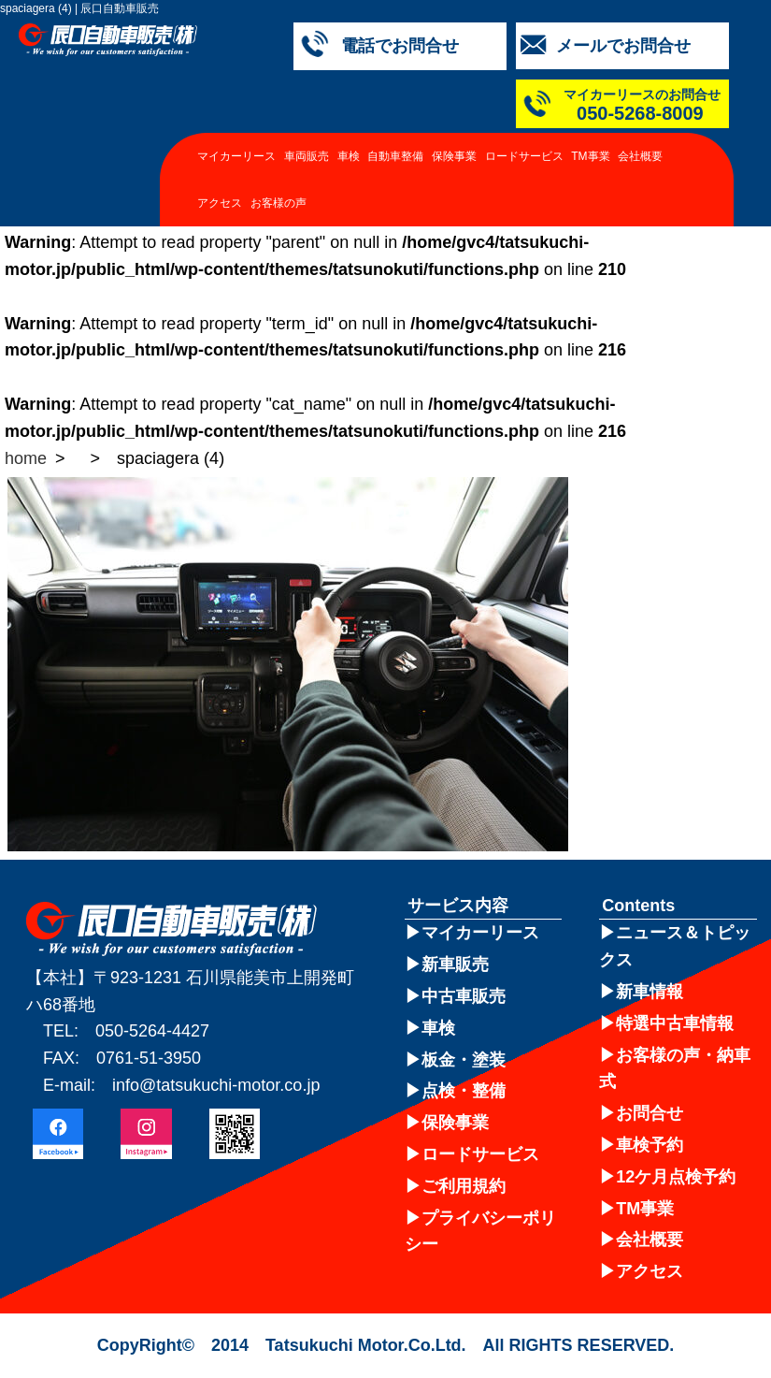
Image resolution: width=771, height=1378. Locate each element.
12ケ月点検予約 (675, 1177)
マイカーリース (236, 156)
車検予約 (649, 1145)
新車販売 (455, 964)
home (26, 458)
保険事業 (454, 156)
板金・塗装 (463, 1060)
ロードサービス (524, 156)
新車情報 (649, 991)
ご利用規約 (463, 1186)
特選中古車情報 (675, 1023)
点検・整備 (463, 1090)
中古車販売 (463, 996)
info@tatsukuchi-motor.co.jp (216, 1085)
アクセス (219, 203)
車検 (348, 156)
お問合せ (649, 1113)
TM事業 (590, 156)
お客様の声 (278, 203)
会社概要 (640, 156)
